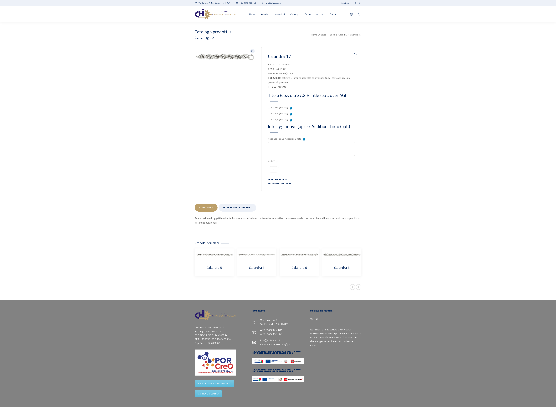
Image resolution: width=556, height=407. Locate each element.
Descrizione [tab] (206, 208)
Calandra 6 (299, 267)
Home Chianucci (319, 34)
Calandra (342, 34)
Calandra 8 (342, 267)
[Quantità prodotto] (273, 169)
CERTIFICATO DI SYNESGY (208, 393)
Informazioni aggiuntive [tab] (237, 208)
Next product (358, 287)
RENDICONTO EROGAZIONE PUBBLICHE (214, 383)
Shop (332, 34)
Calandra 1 (257, 267)
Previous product (352, 287)
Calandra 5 (214, 267)
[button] (252, 51)
